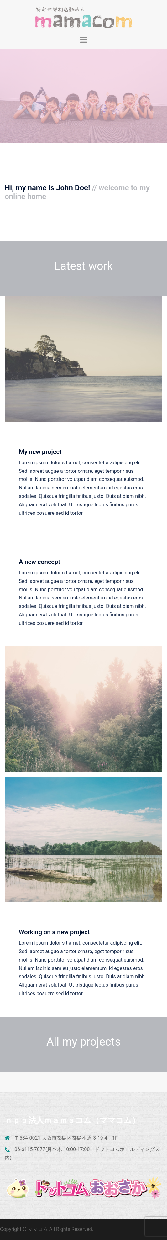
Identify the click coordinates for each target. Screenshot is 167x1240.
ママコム (38, 1229)
